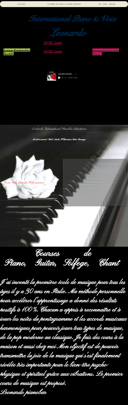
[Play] (59, 77)
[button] (72, 19)
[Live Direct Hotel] (104, 79)
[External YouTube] (94, 182)
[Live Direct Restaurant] (103, 62)
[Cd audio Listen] (22, 79)
